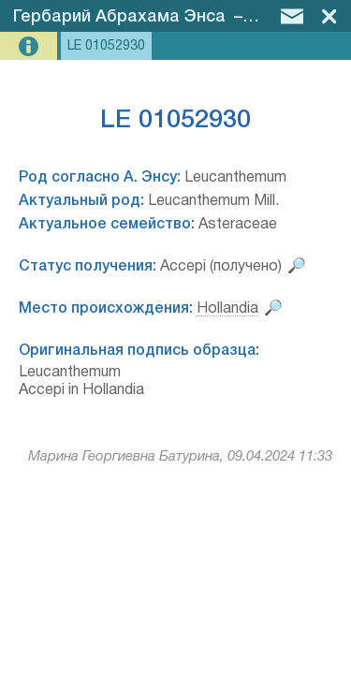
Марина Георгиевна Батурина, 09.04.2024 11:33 (180, 456)
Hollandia (227, 308)
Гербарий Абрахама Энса (119, 16)
